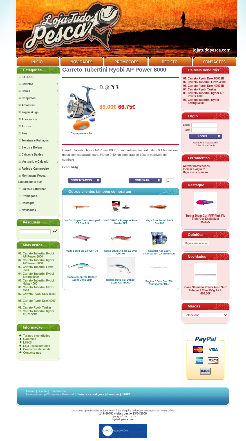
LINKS (27, 342)
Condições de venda (36, 349)
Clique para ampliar (81, 132)
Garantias (29, 339)
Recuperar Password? (205, 142)
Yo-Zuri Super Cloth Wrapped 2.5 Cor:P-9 (82, 222)
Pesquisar (31, 222)
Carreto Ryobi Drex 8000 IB (206, 78)
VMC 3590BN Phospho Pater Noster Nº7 (121, 222)
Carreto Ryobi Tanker (37, 307)
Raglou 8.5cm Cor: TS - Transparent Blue (159, 282)
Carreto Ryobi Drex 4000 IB (206, 85)
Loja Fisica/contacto (36, 345)
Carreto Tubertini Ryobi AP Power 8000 (38, 262)
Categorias (32, 70)
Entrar (30, 391)
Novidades (197, 256)
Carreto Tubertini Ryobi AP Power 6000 (38, 255)
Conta (43, 391)
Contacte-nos (32, 352)
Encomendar (59, 391)
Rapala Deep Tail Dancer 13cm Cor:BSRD (82, 278)
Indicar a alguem (194, 169)
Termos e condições (36, 335)
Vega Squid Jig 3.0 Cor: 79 (82, 250)
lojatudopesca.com (122, 419)
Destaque (196, 185)
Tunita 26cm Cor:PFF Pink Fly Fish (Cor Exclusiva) (205, 217)
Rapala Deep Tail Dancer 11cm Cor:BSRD (120, 281)
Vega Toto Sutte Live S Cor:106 (159, 222)
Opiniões (195, 234)
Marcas (194, 306)
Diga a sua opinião (195, 172)
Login (193, 116)
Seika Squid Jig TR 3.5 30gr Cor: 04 (120, 252)
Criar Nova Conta (205, 145)
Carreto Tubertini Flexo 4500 (206, 82)
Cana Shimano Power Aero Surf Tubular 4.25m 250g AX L (205, 289)
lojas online (34, 394)
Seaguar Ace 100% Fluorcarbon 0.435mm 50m (159, 252)
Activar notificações (196, 166)
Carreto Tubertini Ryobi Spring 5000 (38, 275)
